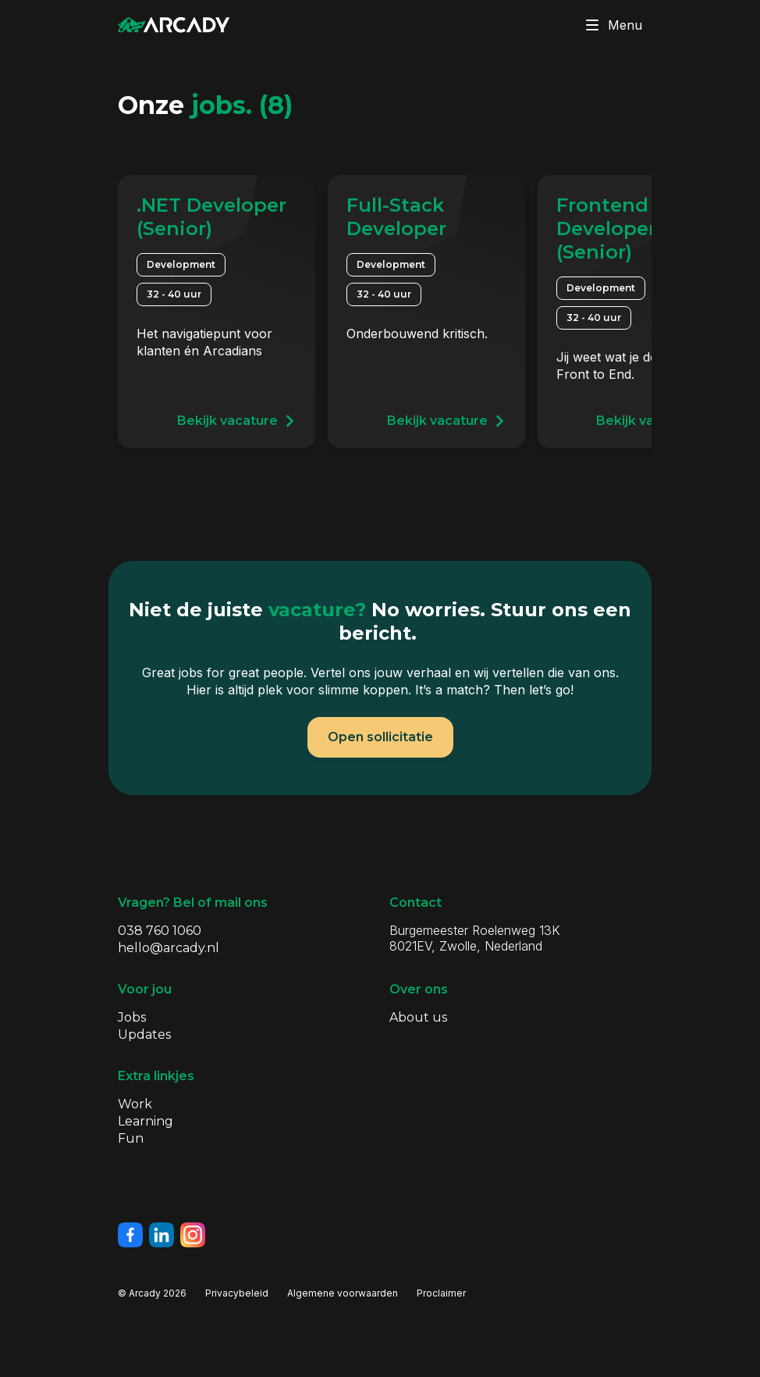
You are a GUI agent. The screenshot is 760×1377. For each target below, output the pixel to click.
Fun (131, 1138)
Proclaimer (441, 1293)
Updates (144, 1034)
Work (135, 1104)
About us (418, 1017)
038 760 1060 (159, 930)
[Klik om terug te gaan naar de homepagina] (174, 25)
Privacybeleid (236, 1293)
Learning (145, 1121)
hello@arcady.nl (168, 947)
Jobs (132, 1017)
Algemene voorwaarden (342, 1293)
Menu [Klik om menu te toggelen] (611, 24)
